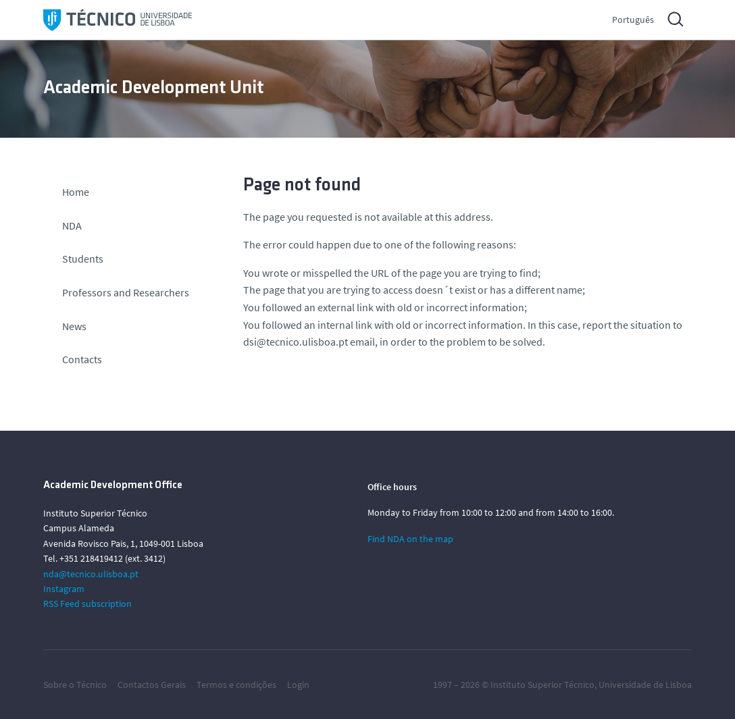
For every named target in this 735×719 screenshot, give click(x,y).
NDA (72, 225)
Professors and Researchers (125, 292)
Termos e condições (236, 684)
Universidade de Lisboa (645, 684)
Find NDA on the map (410, 539)
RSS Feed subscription (87, 603)
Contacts (82, 359)
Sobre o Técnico (75, 684)
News (74, 326)
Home (75, 191)
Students (82, 258)
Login (298, 684)
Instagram (63, 589)
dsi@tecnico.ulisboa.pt (295, 341)
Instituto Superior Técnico (542, 684)
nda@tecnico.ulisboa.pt (90, 574)
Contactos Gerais (152, 684)
